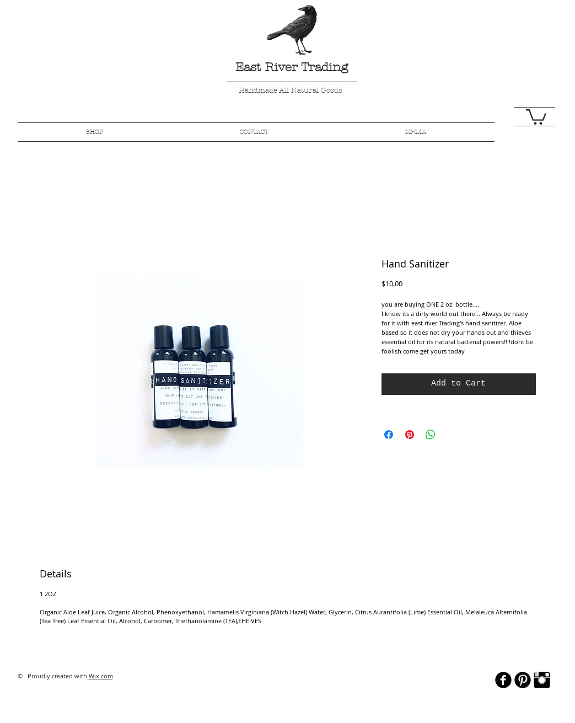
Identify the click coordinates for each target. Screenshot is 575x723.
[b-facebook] (503, 680)
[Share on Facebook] (388, 434)
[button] (536, 116)
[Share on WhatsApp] (430, 434)
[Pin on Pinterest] (409, 434)
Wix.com (101, 676)
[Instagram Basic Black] (542, 680)
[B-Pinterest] (522, 680)
